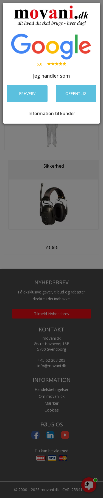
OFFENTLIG (76, 93)
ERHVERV (27, 93)
